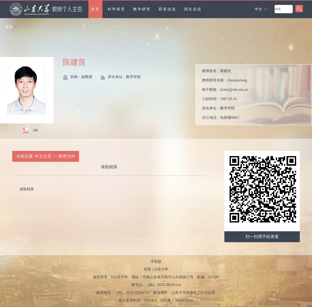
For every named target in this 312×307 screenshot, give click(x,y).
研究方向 (66, 156)
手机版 (156, 261)
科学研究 (116, 9)
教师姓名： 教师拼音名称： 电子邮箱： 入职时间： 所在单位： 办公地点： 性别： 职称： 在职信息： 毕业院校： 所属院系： (225, 96)
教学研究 (142, 9)
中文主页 (43, 156)
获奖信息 (167, 9)
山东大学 (161, 269)
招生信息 (193, 9)
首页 (95, 9)
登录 (147, 269)
